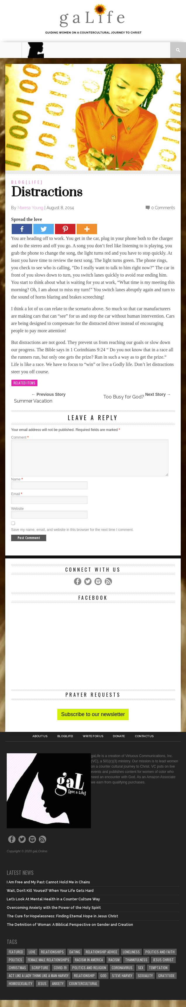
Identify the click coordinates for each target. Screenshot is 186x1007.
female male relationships (48, 966)
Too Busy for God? (123, 397)
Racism (114, 966)
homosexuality (20, 990)
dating (74, 958)
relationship (84, 982)
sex (140, 974)
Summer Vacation (33, 401)
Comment (20, 437)
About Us (39, 743)
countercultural (83, 990)
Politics (15, 966)
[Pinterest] (65, 229)
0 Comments (163, 207)
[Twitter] (43, 229)
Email (16, 501)
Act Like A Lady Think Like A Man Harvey (38, 982)
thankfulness (136, 966)
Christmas (17, 974)
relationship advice (101, 958)
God (103, 982)
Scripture (40, 974)
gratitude (166, 982)
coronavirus (122, 974)
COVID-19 (60, 974)
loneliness (131, 958)
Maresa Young (30, 207)
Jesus (42, 990)
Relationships (52, 958)
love (32, 958)
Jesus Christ (163, 966)
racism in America (89, 966)
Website (17, 516)
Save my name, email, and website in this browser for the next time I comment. (72, 537)
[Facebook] (22, 229)
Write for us (93, 743)
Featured (16, 958)
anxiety (57, 990)
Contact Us (144, 743)
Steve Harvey (122, 982)
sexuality (145, 982)
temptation (158, 974)
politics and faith (160, 958)
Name (17, 486)
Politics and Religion (89, 974)
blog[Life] (27, 182)
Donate (119, 743)
